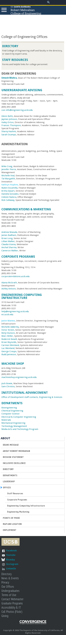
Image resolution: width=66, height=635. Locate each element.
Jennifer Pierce (8, 169)
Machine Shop (12, 363)
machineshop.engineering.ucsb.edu (19, 377)
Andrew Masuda (9, 232)
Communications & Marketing (26, 209)
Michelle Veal (8, 175)
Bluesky (10, 559)
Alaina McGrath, (9, 282)
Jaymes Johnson (9, 119)
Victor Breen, (8, 330)
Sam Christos (8, 386)
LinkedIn (11, 568)
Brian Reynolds (8, 342)
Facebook (11, 550)
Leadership (9, 481)
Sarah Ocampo (8, 134)
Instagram (12, 564)
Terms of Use (8, 595)
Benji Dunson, (8, 333)
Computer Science (10, 413)
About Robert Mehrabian (16, 451)
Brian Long (7, 238)
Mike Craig (6, 166)
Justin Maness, (8, 320)
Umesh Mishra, (9, 78)
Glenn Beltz (7, 116)
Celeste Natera (8, 197)
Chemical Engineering (12, 410)
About (5, 438)
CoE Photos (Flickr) (11, 611)
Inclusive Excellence (14, 463)
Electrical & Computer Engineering (18, 417)
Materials (6, 420)
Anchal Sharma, (9, 247)
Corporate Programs (18, 256)
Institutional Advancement (24, 392)
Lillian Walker (8, 241)
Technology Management (14, 426)
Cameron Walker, (10, 250)
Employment (9, 530)
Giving (4, 616)
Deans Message (11, 444)
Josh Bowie (6, 383)
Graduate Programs (12, 603)
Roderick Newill (9, 339)
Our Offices (7, 586)
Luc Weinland (7, 348)
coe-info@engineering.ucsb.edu (17, 110)
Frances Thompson (11, 125)
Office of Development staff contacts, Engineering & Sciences (31, 397)
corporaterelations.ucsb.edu (15, 276)
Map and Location (12, 524)
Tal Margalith (8, 178)
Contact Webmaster (12, 599)
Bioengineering (9, 407)
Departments (11, 403)
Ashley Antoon (8, 288)
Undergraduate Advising (21, 90)
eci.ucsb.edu (7, 314)
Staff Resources (15, 60)
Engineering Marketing (18, 511)
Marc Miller (7, 336)
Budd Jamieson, (9, 354)
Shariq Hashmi (8, 131)
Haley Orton (7, 122)
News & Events (10, 578)
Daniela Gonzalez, (10, 194)
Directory (10, 46)
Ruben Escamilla (9, 188)
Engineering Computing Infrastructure (21, 296)
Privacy (5, 582)
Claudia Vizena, (9, 244)
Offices (7, 487)
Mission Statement (13, 457)
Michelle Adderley (10, 327)
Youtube (10, 555)
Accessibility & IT (11, 607)
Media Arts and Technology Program (19, 429)
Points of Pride (11, 518)
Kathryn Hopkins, (10, 184)
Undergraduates (10, 591)
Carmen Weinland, (10, 345)
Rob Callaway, (8, 200)
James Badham (8, 235)
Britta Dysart (8, 191)
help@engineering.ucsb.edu (15, 311)
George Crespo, (9, 351)
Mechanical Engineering (13, 423)
